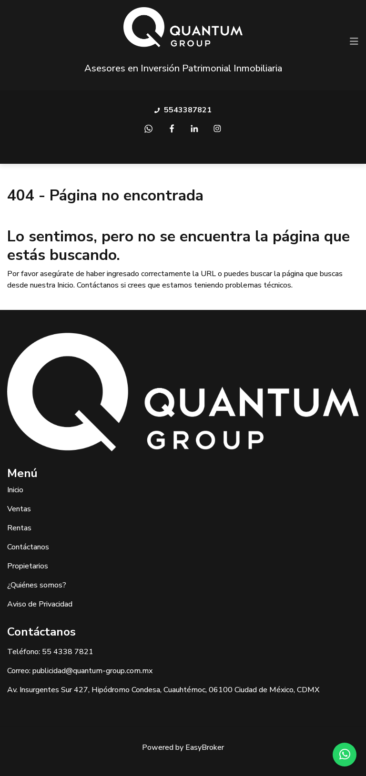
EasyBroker (204, 747)
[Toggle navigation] (354, 41)
